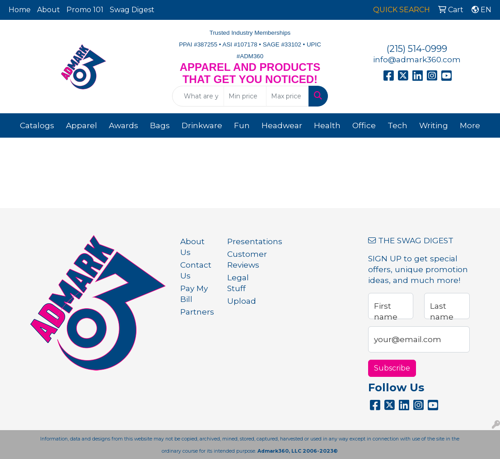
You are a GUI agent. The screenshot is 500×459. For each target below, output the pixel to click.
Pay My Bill (194, 293)
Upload (241, 301)
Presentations (245, 241)
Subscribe (392, 368)
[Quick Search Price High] (287, 96)
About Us (192, 246)
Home (20, 9)
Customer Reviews (245, 259)
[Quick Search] (198, 96)
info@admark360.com (417, 59)
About (48, 9)
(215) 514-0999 (417, 48)
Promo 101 (84, 9)
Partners (197, 311)
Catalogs (37, 125)
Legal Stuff (238, 283)
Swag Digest (132, 9)
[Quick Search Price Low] (245, 96)
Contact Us (195, 270)
